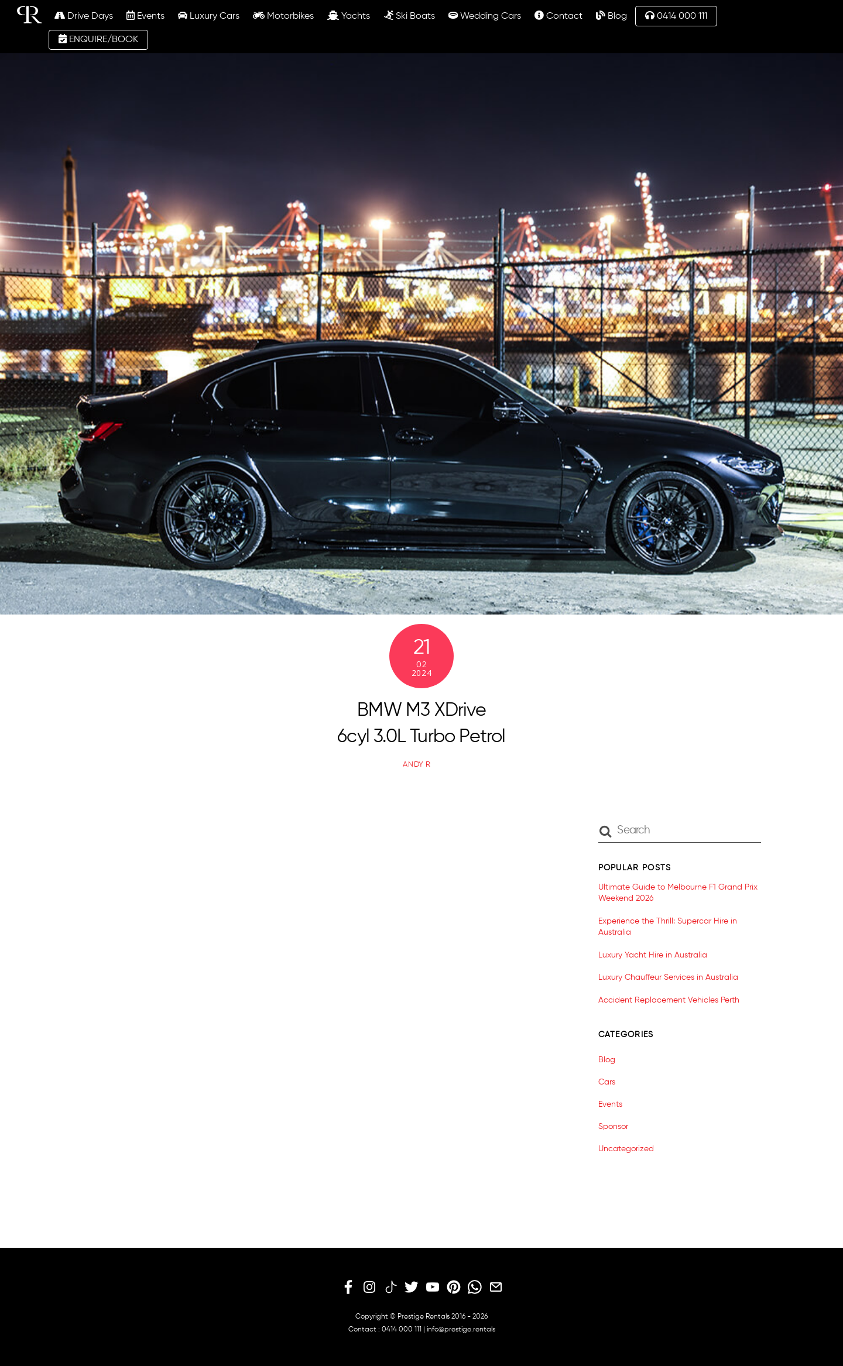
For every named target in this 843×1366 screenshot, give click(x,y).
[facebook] (348, 1287)
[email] (496, 1287)
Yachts (348, 16)
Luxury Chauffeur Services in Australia (668, 977)
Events (145, 16)
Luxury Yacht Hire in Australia (652, 955)
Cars (606, 1082)
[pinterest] (454, 1287)
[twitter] (412, 1287)
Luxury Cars (208, 16)
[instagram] (369, 1287)
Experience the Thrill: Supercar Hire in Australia (667, 926)
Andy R (417, 764)
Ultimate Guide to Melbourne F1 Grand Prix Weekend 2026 (678, 892)
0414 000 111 (676, 16)
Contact (558, 16)
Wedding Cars (484, 16)
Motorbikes (283, 16)
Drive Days (83, 16)
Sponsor (613, 1127)
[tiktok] (390, 1287)
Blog (611, 16)
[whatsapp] (475, 1287)
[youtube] (433, 1287)
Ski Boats (409, 16)
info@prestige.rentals (461, 1329)
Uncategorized (626, 1149)
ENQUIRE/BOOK (98, 39)
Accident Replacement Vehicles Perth (668, 1000)
